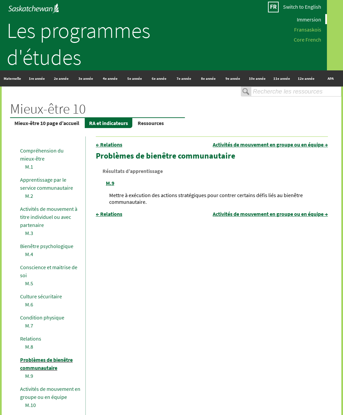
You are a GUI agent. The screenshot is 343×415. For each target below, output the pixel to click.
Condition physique (42, 317)
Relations (30, 338)
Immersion (309, 19)
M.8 (29, 346)
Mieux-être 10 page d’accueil (46, 123)
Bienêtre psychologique (46, 246)
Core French (307, 39)
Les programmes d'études (78, 43)
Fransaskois (307, 29)
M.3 (29, 233)
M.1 (29, 166)
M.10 (30, 405)
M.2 (29, 195)
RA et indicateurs (108, 123)
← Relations (109, 144)
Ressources (151, 123)
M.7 (29, 325)
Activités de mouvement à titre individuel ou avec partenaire (48, 216)
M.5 (29, 283)
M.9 (29, 375)
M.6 (29, 304)
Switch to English (302, 6)
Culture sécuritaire (41, 296)
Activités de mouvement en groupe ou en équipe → (270, 144)
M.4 (29, 254)
